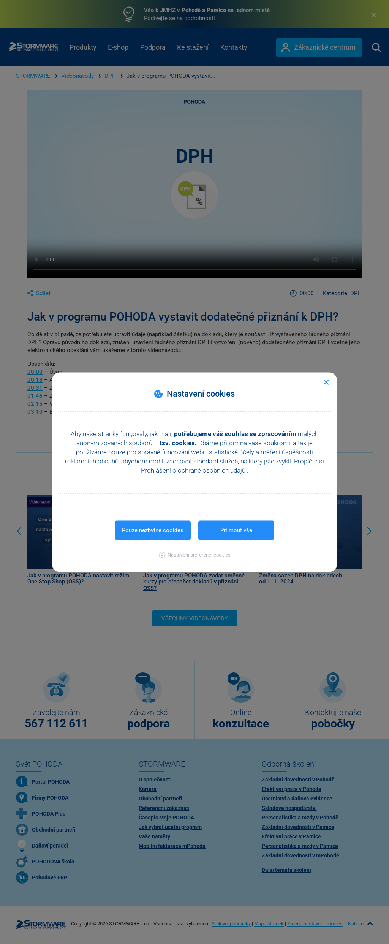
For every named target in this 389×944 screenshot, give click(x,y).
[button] (195, 554)
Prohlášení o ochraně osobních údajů (194, 470)
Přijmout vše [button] (236, 530)
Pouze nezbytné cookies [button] (152, 530)
